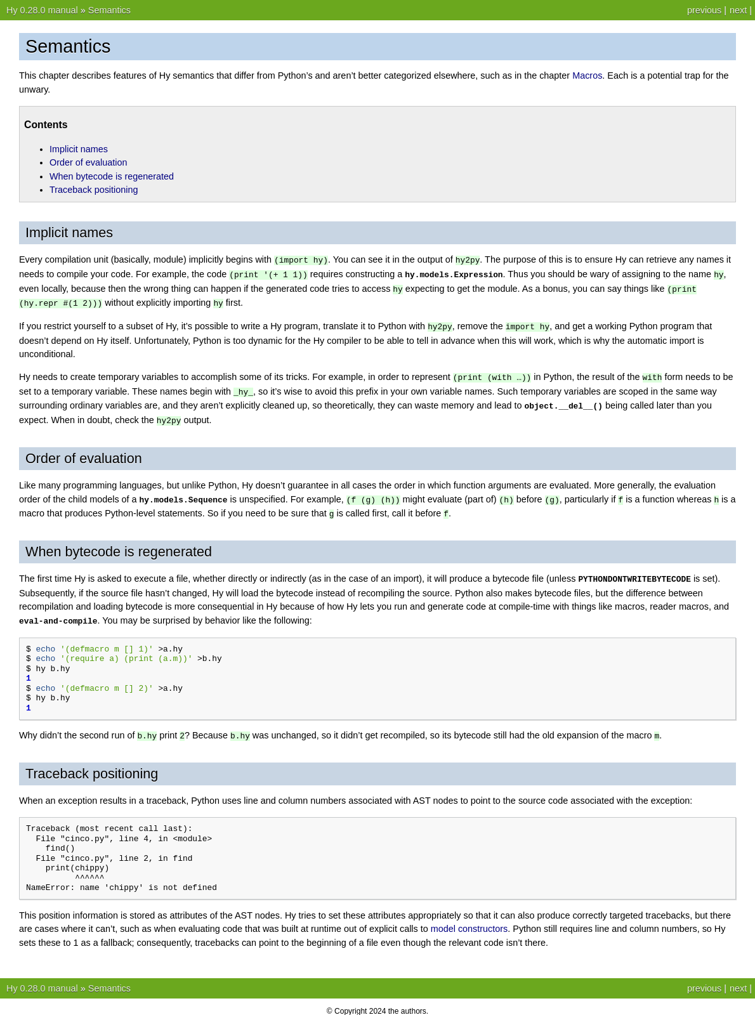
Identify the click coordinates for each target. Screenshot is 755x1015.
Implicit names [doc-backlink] (69, 232)
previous (704, 10)
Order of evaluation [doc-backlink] (83, 453)
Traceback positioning (93, 190)
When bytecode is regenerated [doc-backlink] (118, 545)
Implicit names (78, 149)
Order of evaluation (88, 162)
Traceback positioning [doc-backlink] (91, 765)
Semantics (109, 10)
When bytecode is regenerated (111, 176)
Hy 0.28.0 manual (42, 10)
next (738, 10)
